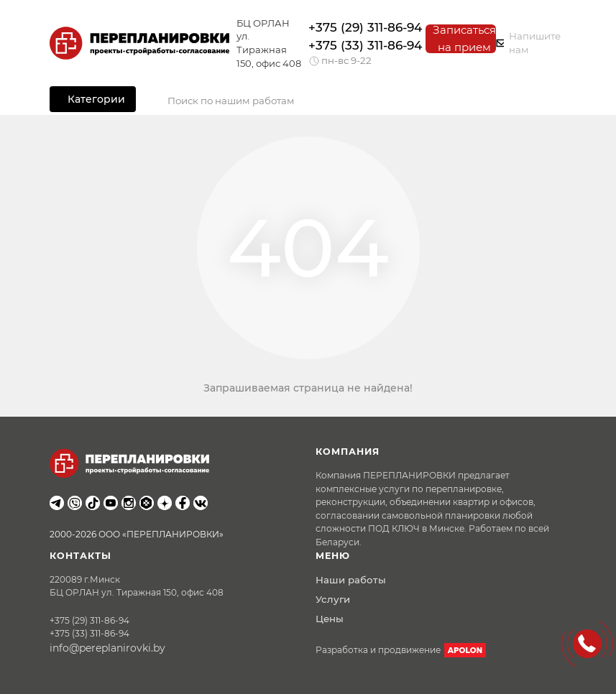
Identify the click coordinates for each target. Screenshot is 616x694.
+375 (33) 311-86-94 (365, 45)
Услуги (333, 599)
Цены (330, 618)
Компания (348, 451)
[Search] (358, 100)
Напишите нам (528, 42)
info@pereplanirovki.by (107, 648)
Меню (333, 555)
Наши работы (351, 580)
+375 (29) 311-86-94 (365, 27)
